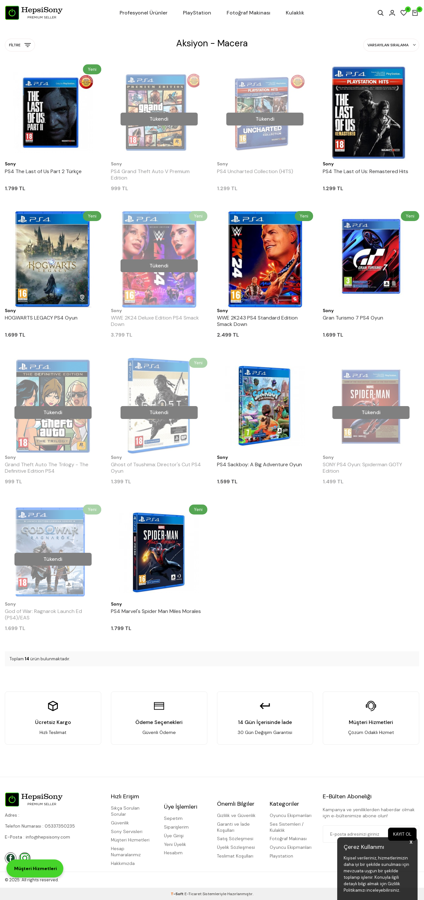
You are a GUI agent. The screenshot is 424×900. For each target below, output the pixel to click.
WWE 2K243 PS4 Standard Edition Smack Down (257, 321)
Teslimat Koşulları (235, 856)
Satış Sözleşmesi (235, 838)
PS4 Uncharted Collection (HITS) (255, 171)
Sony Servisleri (126, 831)
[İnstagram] (25, 858)
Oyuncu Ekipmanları (290, 815)
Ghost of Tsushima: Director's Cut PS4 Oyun (156, 467)
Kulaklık (295, 12)
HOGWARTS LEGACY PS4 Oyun (41, 318)
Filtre (20, 45)
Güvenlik (120, 823)
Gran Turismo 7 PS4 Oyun (353, 318)
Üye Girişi (174, 836)
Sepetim (173, 818)
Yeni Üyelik (175, 844)
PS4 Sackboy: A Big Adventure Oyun (259, 464)
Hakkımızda (123, 863)
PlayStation (197, 12)
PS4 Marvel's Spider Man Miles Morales (156, 611)
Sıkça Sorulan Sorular (125, 811)
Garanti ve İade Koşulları (233, 827)
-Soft (178, 893)
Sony (10, 164)
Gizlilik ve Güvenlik (236, 815)
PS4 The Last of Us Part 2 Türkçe (43, 171)
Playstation (281, 856)
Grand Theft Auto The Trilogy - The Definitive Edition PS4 (46, 467)
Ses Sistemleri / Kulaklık (286, 827)
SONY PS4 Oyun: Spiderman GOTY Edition (362, 467)
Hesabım (173, 853)
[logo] (34, 13)
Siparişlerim (176, 827)
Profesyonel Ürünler (143, 12)
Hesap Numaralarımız (126, 852)
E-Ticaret (193, 893)
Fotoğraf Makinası (248, 12)
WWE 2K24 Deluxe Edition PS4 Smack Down (155, 321)
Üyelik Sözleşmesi (236, 847)
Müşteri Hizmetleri (130, 840)
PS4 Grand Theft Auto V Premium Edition (150, 174)
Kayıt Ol (402, 834)
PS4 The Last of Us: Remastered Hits (365, 171)
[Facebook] (10, 858)
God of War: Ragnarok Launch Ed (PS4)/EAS (43, 614)
